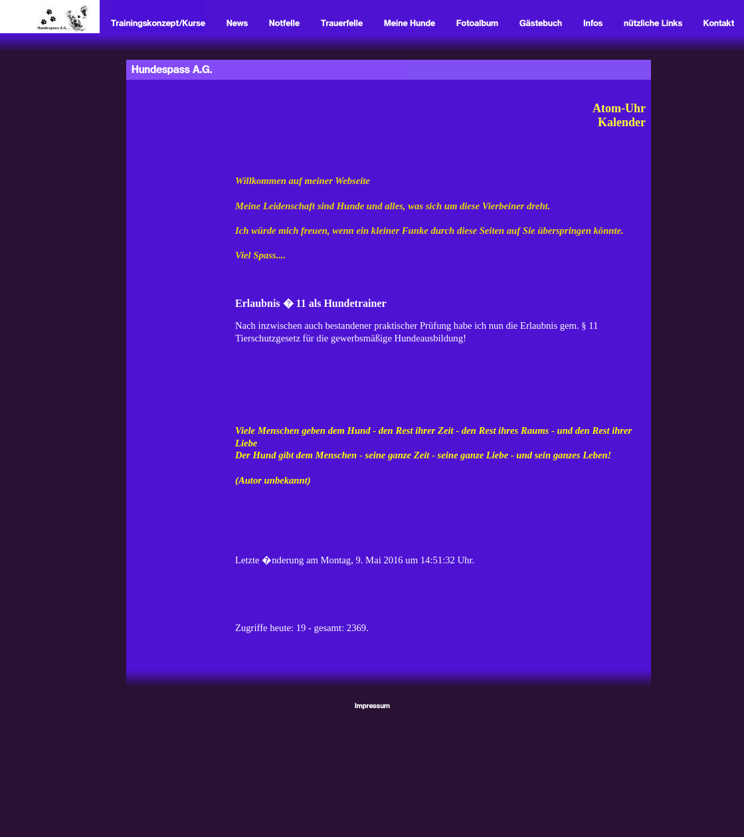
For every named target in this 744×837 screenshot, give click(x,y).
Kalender (622, 122)
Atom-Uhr (619, 108)
